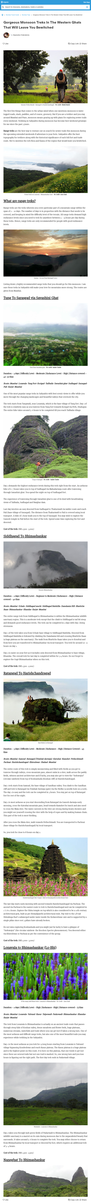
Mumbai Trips (26, 15)
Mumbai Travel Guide (12, 15)
